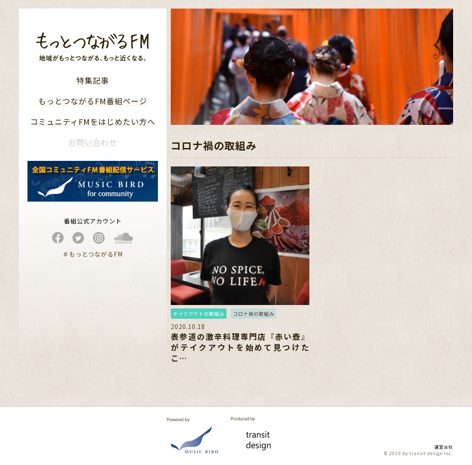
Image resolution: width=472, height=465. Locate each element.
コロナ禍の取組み (253, 313)
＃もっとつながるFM (93, 254)
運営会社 (443, 447)
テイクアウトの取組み (198, 313)
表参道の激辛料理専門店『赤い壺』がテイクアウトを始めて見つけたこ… (240, 347)
